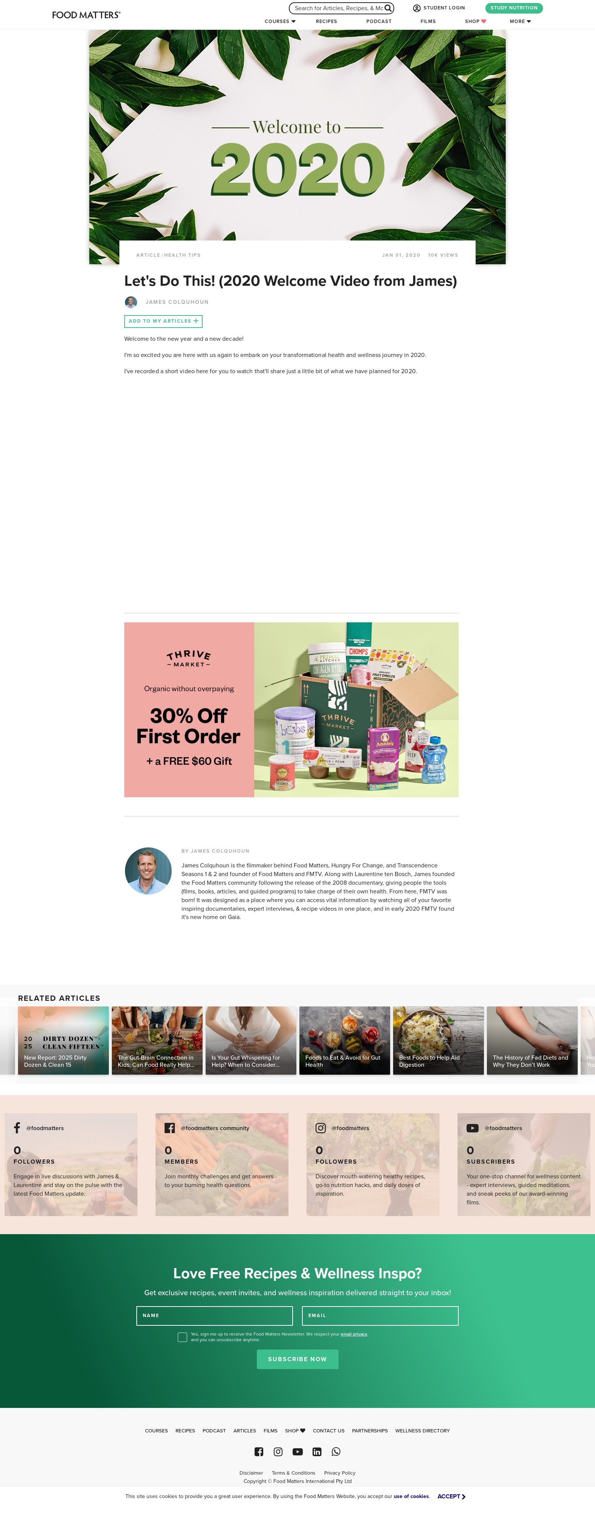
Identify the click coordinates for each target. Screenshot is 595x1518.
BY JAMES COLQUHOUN (216, 851)
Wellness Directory (422, 1431)
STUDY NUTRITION (514, 8)
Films (428, 21)
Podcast (379, 21)
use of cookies (411, 1496)
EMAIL (317, 1315)
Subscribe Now (297, 1359)
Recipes (326, 21)
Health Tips (182, 255)
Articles (244, 1431)
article (148, 255)
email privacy (354, 1334)
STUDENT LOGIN (438, 8)
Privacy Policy (339, 1473)
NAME (151, 1315)
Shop (476, 21)
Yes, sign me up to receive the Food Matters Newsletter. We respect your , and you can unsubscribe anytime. (279, 1336)
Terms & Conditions (293, 1473)
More (517, 21)
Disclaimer (251, 1473)
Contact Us (329, 1431)
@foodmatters (45, 1128)
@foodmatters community (215, 1128)
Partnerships (370, 1431)
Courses (277, 21)
